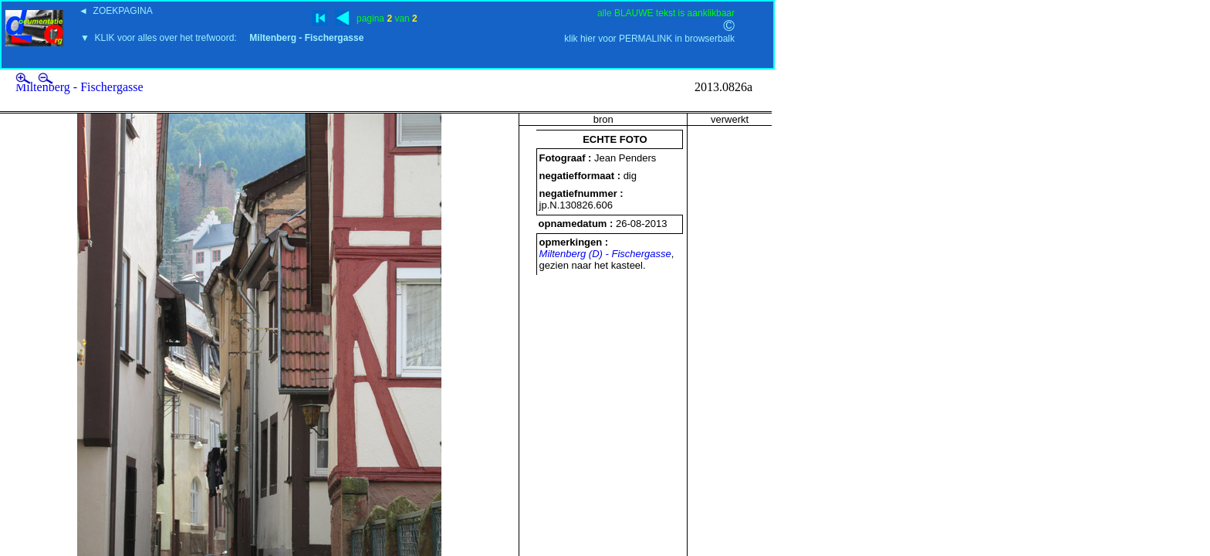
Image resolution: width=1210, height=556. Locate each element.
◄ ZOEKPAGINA (116, 10)
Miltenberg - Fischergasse (79, 86)
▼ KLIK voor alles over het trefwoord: (221, 37)
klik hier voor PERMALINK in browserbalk (649, 38)
